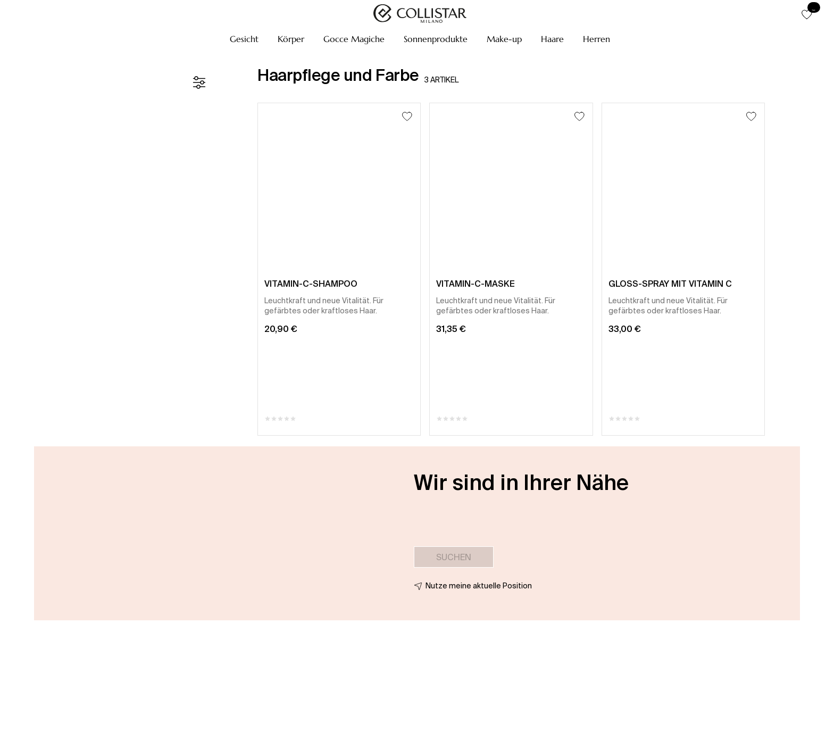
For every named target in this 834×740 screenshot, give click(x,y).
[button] (244, 39)
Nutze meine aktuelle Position (479, 585)
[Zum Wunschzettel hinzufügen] (407, 116)
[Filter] (199, 82)
